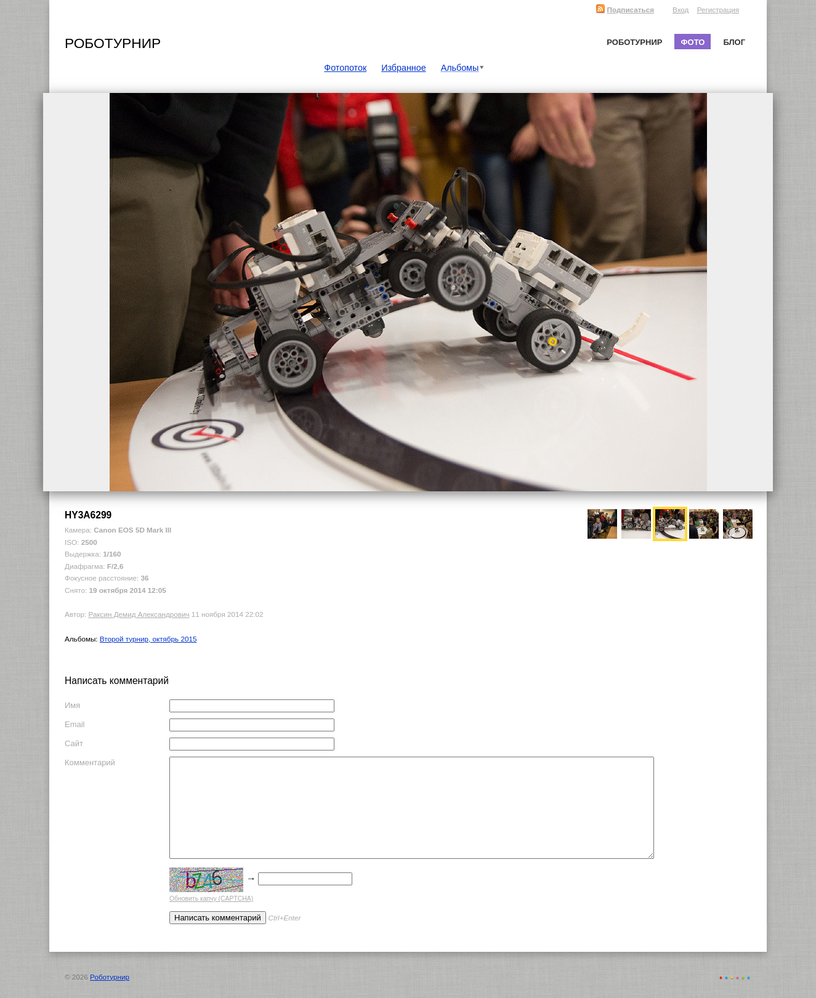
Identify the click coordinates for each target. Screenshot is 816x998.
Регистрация (718, 10)
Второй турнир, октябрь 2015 (148, 639)
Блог (734, 42)
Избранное (403, 68)
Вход (681, 10)
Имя (72, 705)
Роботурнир (113, 43)
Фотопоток (345, 68)
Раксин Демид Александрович (138, 614)
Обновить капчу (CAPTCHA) (211, 898)
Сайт (74, 743)
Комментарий (90, 762)
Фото (693, 42)
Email (75, 724)
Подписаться (625, 10)
